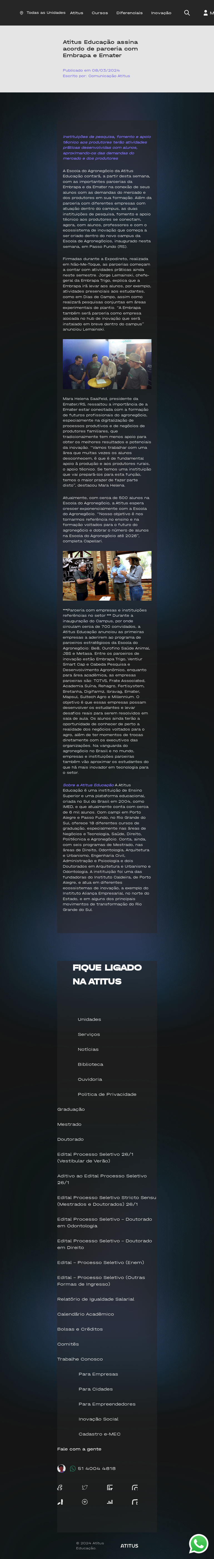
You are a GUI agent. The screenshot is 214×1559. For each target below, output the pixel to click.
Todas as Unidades (43, 13)
